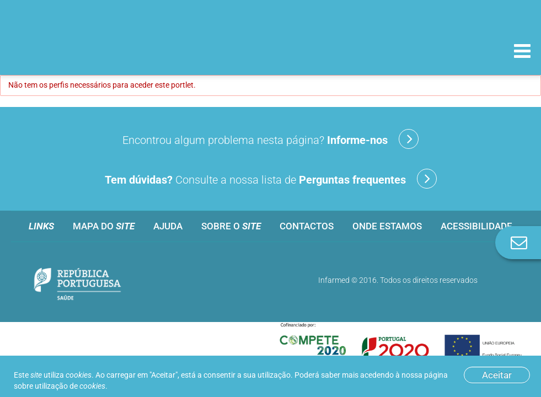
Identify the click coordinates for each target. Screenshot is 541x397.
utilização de (70, 386)
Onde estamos (387, 226)
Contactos (307, 226)
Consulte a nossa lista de (271, 179)
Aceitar (497, 374)
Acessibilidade (476, 226)
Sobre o (231, 226)
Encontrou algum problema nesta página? (270, 139)
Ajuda (168, 226)
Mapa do (104, 226)
